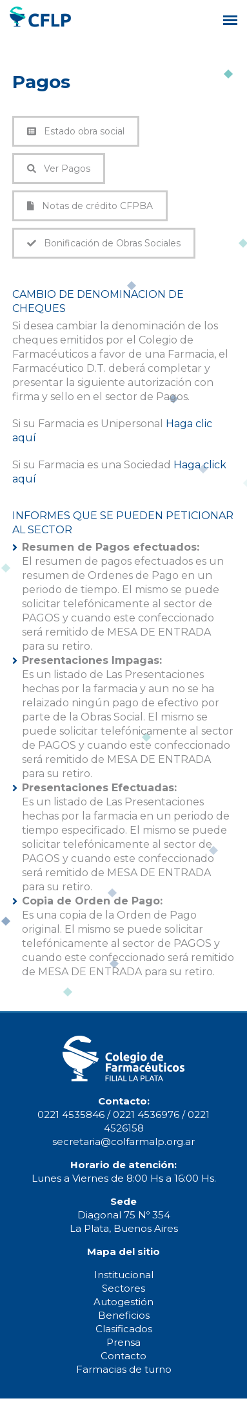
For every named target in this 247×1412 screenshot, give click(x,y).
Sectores (123, 1288)
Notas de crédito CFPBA (90, 206)
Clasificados (123, 1329)
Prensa (123, 1342)
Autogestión (123, 1302)
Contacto (123, 1356)
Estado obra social (75, 131)
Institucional (123, 1275)
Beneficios (124, 1315)
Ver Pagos (58, 168)
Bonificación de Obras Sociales (104, 243)
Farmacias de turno (124, 1369)
